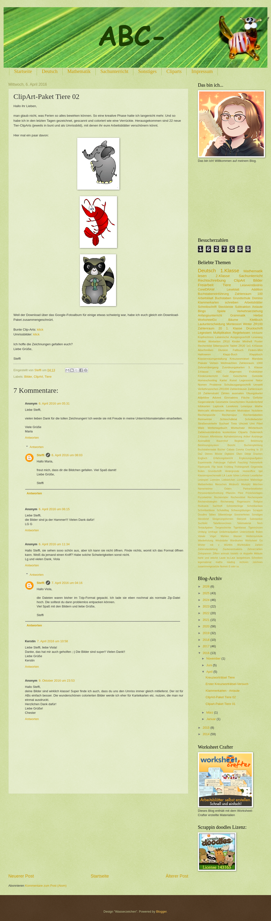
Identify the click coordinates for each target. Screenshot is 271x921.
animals (225, 553)
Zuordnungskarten (233, 367)
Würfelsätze (243, 545)
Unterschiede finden (251, 532)
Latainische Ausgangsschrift (232, 337)
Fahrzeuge (219, 462)
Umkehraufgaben (228, 532)
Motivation (243, 410)
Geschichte (240, 376)
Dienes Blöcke (213, 454)
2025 (206, 593)
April (209, 671)
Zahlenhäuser (238, 389)
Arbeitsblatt (205, 298)
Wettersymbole (254, 536)
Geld (225, 376)
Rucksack (203, 506)
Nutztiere (257, 410)
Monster (231, 410)
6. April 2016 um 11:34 (54, 544)
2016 (206, 653)
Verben (214, 363)
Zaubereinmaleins (232, 549)
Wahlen (225, 536)
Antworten (32, 437)
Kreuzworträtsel (239, 358)
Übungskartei (254, 393)
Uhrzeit (243, 423)
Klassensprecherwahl (209, 475)
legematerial (204, 562)
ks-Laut (231, 558)
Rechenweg (227, 501)
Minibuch (234, 484)
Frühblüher (256, 371)
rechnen (243, 562)
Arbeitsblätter (253, 302)
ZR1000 (224, 389)
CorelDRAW (206, 289)
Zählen (225, 393)
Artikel (246, 436)
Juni (209, 665)
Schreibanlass (255, 506)
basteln (234, 553)
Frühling (228, 467)
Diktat (248, 454)
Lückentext (243, 480)
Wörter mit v (208, 545)
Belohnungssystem (208, 445)
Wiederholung (205, 540)
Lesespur (246, 406)
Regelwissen (241, 332)
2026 (206, 586)
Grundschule (241, 298)
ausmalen (238, 393)
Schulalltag (223, 510)
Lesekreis (232, 406)
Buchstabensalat (207, 449)
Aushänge (257, 436)
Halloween (204, 354)
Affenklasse (216, 436)
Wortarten (214, 341)
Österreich (256, 432)
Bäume (233, 319)
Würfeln (228, 545)
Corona (240, 449)
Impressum (202, 71)
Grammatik (237, 315)
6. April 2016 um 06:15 (54, 509)
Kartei (223, 380)
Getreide (257, 376)
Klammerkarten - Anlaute (223, 690)
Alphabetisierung (233, 436)
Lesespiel (203, 480)
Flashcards (204, 467)
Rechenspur (229, 414)
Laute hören (233, 475)
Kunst (233, 380)
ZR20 (241, 345)
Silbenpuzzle (221, 345)
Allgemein (236, 371)
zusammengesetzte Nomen (213, 566)
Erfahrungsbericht (223, 458)
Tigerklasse (239, 527)
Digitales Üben (233, 454)
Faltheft (232, 462)
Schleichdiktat (228, 419)
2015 (206, 727)
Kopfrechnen (206, 337)
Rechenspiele (255, 497)
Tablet (233, 345)
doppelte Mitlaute (253, 553)
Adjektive (203, 397)
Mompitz (246, 484)
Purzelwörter (205, 497)
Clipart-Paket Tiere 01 (221, 704)
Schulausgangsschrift (237, 384)
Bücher (221, 449)
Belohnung (257, 441)
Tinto (234, 423)
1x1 (248, 345)
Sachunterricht (114, 71)
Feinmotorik (256, 462)
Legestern (205, 332)
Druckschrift (254, 328)
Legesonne (246, 380)
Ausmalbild (204, 441)
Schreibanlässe (206, 510)
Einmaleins (231, 397)
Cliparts (174, 71)
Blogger (161, 911)
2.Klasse (223, 276)
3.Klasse (203, 371)
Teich (260, 523)
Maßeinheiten (205, 484)
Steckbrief (203, 519)
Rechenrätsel (238, 497)
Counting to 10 (254, 449)
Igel (261, 471)
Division (223, 350)
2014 (206, 734)
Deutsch (50, 71)
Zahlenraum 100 (249, 294)
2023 (206, 606)
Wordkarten (236, 540)
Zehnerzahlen (255, 549)
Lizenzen (215, 480)
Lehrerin (245, 475)
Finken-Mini (255, 350)
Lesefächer (256, 475)
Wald (201, 427)
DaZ (200, 454)
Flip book (217, 467)
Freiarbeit (205, 285)
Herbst (258, 315)
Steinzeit (241, 519)
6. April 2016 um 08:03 (67, 455)
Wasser (237, 536)
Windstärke (221, 540)
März (210, 712)
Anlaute (257, 307)
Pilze (240, 493)
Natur (259, 380)
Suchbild (202, 523)
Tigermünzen (255, 527)
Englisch (202, 458)
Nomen (202, 384)
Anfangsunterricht (210, 315)
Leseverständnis (251, 285)
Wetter (202, 341)
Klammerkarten (208, 302)
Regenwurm (243, 501)
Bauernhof (222, 441)
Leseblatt (233, 289)
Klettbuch (256, 319)
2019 (206, 633)
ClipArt (38, 376)
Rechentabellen (253, 414)
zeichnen (258, 562)
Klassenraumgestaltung (212, 358)
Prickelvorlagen (254, 493)
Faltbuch (238, 350)
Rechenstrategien (207, 501)
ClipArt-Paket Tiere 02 (221, 697)
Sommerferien (242, 514)
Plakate (202, 363)
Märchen (258, 484)
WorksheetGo (207, 319)
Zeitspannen (205, 553)
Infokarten (204, 406)
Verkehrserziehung (250, 311)
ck (241, 553)
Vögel (213, 536)
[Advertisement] (98, 833)
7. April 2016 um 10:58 (52, 641)
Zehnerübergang (208, 367)
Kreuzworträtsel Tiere (220, 677)
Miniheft (247, 341)
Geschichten (237, 401)
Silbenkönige (225, 514)
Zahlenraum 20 (210, 328)
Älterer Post (177, 876)
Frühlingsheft (242, 467)
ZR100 (258, 324)
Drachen (258, 454)
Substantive (256, 519)
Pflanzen (230, 493)
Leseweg (257, 337)
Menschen (221, 484)
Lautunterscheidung (211, 324)
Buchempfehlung (253, 445)
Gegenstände (206, 401)
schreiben (231, 302)
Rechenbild (205, 345)
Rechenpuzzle (206, 414)
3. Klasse (255, 367)
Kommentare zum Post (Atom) (45, 885)
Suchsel (224, 423)
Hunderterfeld (254, 401)
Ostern (228, 488)
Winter (247, 324)
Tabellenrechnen (222, 523)
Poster (259, 341)
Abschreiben (205, 350)
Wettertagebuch (217, 427)
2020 (206, 626)
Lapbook (218, 406)
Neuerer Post (21, 876)
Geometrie (222, 401)
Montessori (234, 324)
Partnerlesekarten (253, 488)
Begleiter (239, 441)
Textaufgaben (205, 527)
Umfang (202, 532)
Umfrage (213, 532)
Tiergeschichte (223, 527)
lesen (202, 276)
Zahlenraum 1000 (251, 363)
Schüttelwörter (254, 419)
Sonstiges (147, 71)
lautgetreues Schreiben (249, 558)
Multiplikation (222, 332)
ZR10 (226, 341)
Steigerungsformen (222, 519)
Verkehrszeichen (208, 389)
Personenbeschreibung (210, 493)
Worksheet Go (254, 540)
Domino (257, 298)
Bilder (28, 376)
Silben (212, 514)
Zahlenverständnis (209, 432)
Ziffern (216, 553)
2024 (206, 600)
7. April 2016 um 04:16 (67, 583)
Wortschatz (238, 427)
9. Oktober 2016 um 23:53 (57, 680)
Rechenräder (221, 497)
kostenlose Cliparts (235, 432)
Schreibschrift (207, 307)
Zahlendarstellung (208, 549)
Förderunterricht (208, 376)
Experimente (205, 462)
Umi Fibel (256, 423)
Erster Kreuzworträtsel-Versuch (227, 684)
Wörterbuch (255, 427)
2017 (206, 646)
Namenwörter (205, 488)
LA (223, 475)
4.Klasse (257, 345)
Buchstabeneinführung (213, 294)
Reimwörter (205, 419)
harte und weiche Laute (212, 558)
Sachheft (218, 506)
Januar (211, 719)
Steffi (40, 455)
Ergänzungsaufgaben (251, 458)
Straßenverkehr (207, 423)
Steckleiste (225, 307)
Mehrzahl (203, 410)
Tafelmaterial (244, 523)
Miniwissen (217, 410)
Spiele (221, 311)
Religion (258, 501)
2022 (206, 613)
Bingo (202, 311)
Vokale (201, 536)
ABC (219, 371)
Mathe (259, 406)
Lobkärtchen (228, 480)
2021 (206, 620)
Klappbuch (256, 354)
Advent (216, 397)
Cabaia (231, 449)
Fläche (245, 397)
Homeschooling (207, 380)
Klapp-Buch (230, 354)
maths (219, 562)
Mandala (257, 358)
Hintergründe (232, 471)
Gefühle (258, 397)
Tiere (48, 376)
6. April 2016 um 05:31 (54, 403)
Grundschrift (215, 471)
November (213, 658)
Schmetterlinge (235, 506)
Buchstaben (223, 298)
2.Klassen (203, 436)
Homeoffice (249, 471)
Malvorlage (257, 480)
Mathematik (79, 71)
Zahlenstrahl (211, 393)
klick (40, 329)
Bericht (231, 445)
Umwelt (258, 384)
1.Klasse (229, 270)
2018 (206, 640)
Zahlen (259, 545)
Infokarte (257, 332)
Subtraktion (242, 307)
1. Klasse (234, 328)
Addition (257, 289)
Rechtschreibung (212, 280)
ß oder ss (234, 566)
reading (231, 562)
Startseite (23, 71)
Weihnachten (229, 363)
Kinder (236, 341)
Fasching (243, 462)
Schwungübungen (241, 510)
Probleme (216, 384)
